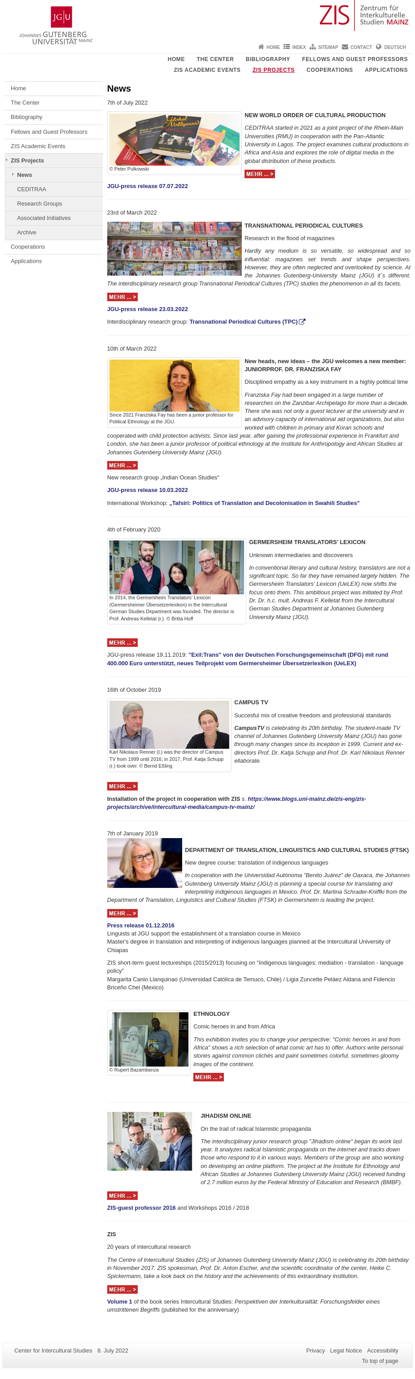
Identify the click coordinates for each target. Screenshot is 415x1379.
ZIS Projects (274, 70)
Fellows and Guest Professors (355, 59)
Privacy (315, 1350)
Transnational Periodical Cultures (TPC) (243, 321)
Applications (386, 70)
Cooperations (329, 70)
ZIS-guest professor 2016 (141, 1207)
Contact (361, 47)
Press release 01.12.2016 (141, 925)
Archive (26, 232)
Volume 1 (119, 1301)
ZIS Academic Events (207, 70)
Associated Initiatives (44, 218)
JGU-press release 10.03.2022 (147, 490)
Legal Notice (346, 1350)
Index (299, 47)
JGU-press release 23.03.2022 (147, 309)
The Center (215, 59)
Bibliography (268, 59)
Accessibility (382, 1350)
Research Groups (39, 203)
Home (273, 47)
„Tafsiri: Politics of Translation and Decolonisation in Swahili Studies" (264, 503)
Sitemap (328, 47)
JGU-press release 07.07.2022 (147, 186)
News (24, 174)
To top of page (380, 1360)
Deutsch (395, 47)
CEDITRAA (31, 189)
